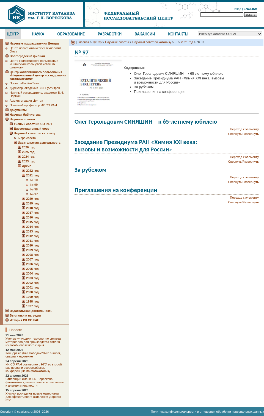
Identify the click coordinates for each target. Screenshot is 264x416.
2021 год (187, 42)
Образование (71, 34)
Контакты (178, 34)
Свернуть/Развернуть (243, 133)
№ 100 (34, 180)
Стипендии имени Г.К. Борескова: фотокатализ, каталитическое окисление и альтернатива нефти (35, 382)
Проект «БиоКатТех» (24, 83)
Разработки (110, 34)
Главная (83, 42)
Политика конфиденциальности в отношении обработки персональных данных (207, 411)
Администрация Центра (26, 100)
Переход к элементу (244, 129)
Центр (13, 34)
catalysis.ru (24, 411)
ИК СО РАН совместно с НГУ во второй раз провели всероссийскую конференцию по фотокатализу (34, 368)
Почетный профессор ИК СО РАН (33, 105)
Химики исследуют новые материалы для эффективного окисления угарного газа (33, 397)
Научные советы (117, 42)
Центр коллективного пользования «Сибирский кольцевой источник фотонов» (34, 64)
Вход (237, 8)
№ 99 (34, 184)
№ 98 (34, 189)
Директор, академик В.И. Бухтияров (35, 88)
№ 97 (34, 194)
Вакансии (145, 34)
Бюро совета (27, 138)
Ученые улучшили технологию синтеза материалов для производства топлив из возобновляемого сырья (33, 342)
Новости (15, 330)
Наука (38, 34)
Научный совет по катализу (151, 42)
